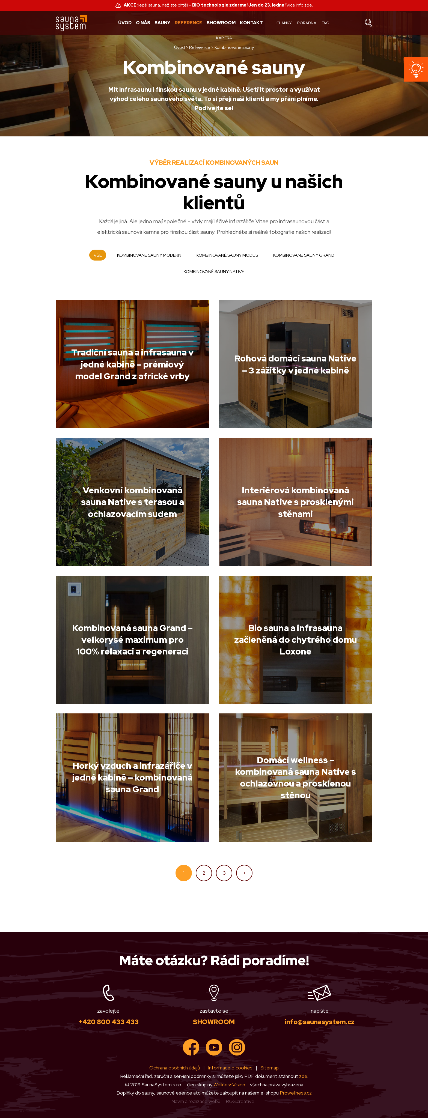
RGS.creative (240, 1101)
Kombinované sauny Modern (149, 255)
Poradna (306, 23)
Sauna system (72, 23)
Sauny (162, 22)
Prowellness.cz (296, 1093)
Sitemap (269, 1068)
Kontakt (251, 22)
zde (303, 1076)
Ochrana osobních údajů (174, 1068)
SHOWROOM (214, 1022)
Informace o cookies (230, 1068)
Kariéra (224, 38)
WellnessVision (229, 1084)
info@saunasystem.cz (320, 1022)
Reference (188, 22)
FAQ (325, 23)
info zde (304, 5)
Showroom (221, 22)
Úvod (125, 22)
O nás (143, 22)
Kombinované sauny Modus (227, 255)
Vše (98, 255)
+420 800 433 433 (108, 1022)
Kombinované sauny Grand (303, 255)
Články (284, 23)
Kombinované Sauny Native (214, 271)
